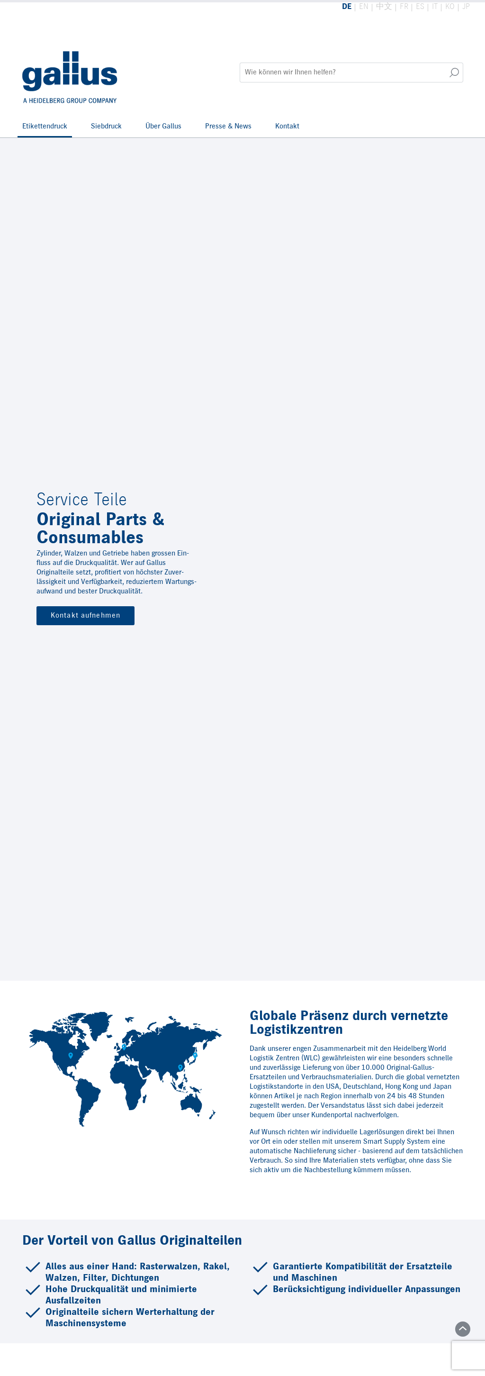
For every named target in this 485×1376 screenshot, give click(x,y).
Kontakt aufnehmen (85, 616)
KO (450, 7)
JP (466, 7)
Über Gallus (163, 126)
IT (435, 7)
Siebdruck (106, 126)
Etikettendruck (44, 126)
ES (420, 7)
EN (363, 7)
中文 (384, 7)
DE (346, 7)
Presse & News (228, 126)
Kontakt (287, 126)
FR (404, 7)
